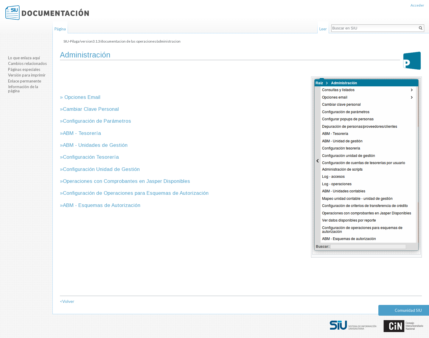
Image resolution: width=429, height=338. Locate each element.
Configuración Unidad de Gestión (101, 169)
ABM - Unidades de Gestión (95, 145)
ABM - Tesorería (82, 133)
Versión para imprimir (27, 75)
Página (60, 29)
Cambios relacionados (27, 63)
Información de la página (23, 88)
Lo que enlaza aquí (24, 57)
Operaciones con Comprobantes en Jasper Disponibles (126, 181)
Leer (323, 29)
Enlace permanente (24, 81)
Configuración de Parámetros (97, 121)
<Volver (67, 301)
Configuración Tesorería (91, 157)
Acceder (417, 5)
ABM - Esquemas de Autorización (101, 205)
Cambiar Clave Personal (91, 109)
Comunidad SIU (408, 310)
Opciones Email (82, 97)
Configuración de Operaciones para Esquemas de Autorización (136, 193)
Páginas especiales (24, 69)
